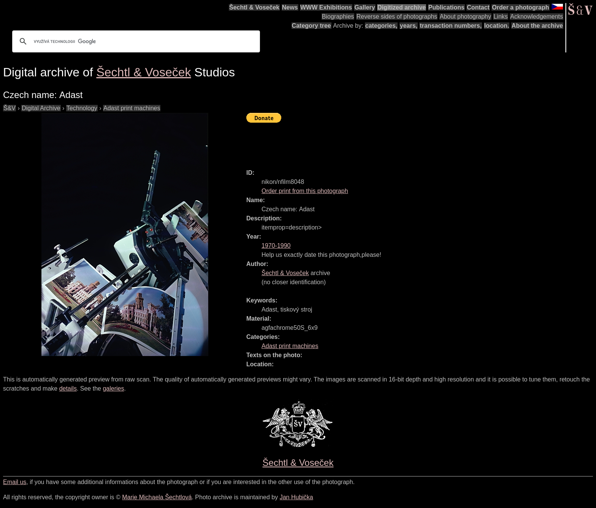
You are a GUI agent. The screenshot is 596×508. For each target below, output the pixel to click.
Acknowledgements (536, 16)
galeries (113, 388)
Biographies (338, 16)
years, (408, 25)
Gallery (364, 7)
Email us (14, 482)
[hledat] (135, 41)
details (68, 388)
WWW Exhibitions (326, 7)
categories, (381, 25)
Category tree (311, 25)
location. (496, 25)
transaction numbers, (451, 25)
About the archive (537, 25)
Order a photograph (520, 7)
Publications (446, 7)
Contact (478, 7)
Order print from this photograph (305, 191)
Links (500, 16)
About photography (465, 16)
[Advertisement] (384, 142)
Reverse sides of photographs (397, 16)
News (290, 7)
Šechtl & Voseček (254, 7)
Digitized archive (401, 7)
